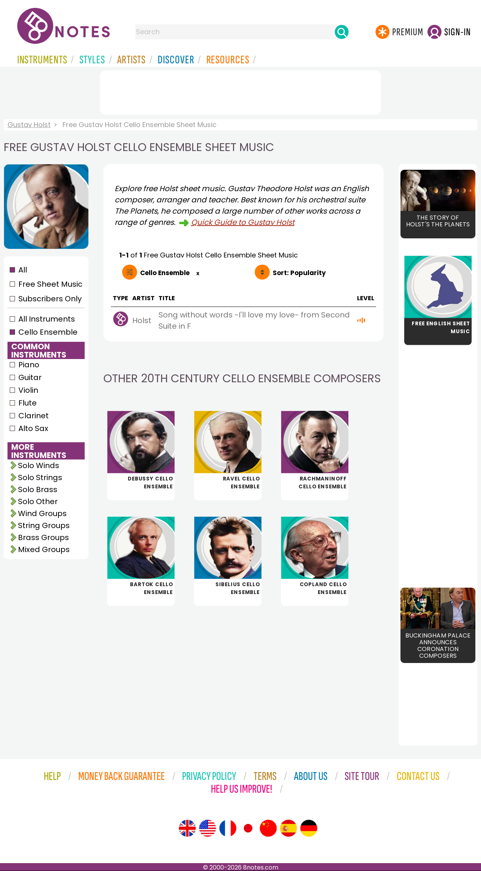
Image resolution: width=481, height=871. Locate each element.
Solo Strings (40, 477)
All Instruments (46, 319)
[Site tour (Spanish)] (288, 828)
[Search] (342, 32)
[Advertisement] (240, 91)
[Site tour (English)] (187, 828)
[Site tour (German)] (308, 828)
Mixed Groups (44, 549)
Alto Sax (33, 428)
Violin (28, 390)
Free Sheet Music (50, 284)
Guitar (30, 377)
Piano (28, 364)
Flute (27, 403)
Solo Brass (37, 489)
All (22, 270)
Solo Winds (38, 465)
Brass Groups (43, 537)
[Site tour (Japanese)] (248, 828)
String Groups (44, 525)
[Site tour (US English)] (207, 828)
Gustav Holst (29, 124)
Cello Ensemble (48, 332)
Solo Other (38, 501)
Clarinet (33, 415)
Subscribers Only (50, 298)
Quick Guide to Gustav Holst (242, 222)
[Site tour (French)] (227, 828)
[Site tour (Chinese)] (268, 828)
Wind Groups (42, 513)
